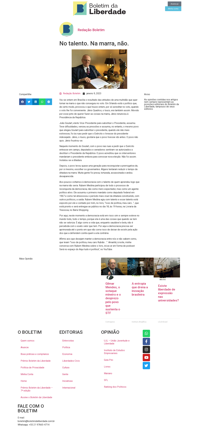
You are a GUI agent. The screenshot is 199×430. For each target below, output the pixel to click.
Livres (107, 366)
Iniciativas (67, 381)
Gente (65, 374)
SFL (106, 380)
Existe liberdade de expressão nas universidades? (168, 293)
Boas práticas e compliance (35, 354)
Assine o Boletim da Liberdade (36, 397)
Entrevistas (68, 340)
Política (66, 347)
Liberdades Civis (71, 360)
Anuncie (25, 347)
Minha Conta (27, 374)
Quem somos (27, 340)
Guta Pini (108, 360)
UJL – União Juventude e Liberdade (117, 342)
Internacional (68, 387)
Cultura (65, 367)
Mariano (108, 373)
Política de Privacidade (32, 367)
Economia (67, 354)
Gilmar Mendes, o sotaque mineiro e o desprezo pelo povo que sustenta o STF (113, 298)
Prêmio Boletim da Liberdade (36, 360)
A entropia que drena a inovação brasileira (140, 289)
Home (24, 381)
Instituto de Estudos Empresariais (114, 352)
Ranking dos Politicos (115, 386)
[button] (22, 101)
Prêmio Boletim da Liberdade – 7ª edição (37, 389)
